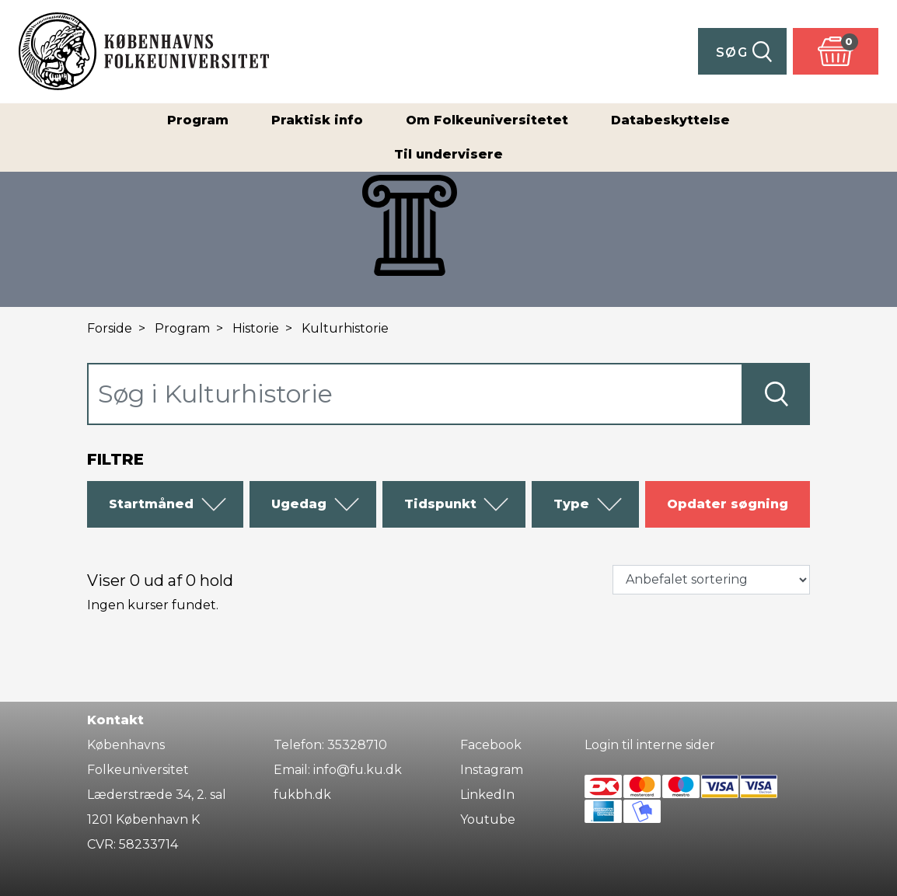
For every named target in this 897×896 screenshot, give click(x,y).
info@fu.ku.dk (357, 769)
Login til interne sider (650, 744)
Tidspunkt (457, 504)
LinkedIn (487, 794)
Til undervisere (448, 154)
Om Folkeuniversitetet (487, 120)
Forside (109, 328)
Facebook (491, 744)
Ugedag (315, 504)
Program (198, 120)
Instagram (491, 769)
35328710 (357, 744)
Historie (255, 328)
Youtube (487, 819)
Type (588, 504)
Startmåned (168, 504)
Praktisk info (317, 120)
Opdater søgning (727, 504)
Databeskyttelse (670, 120)
